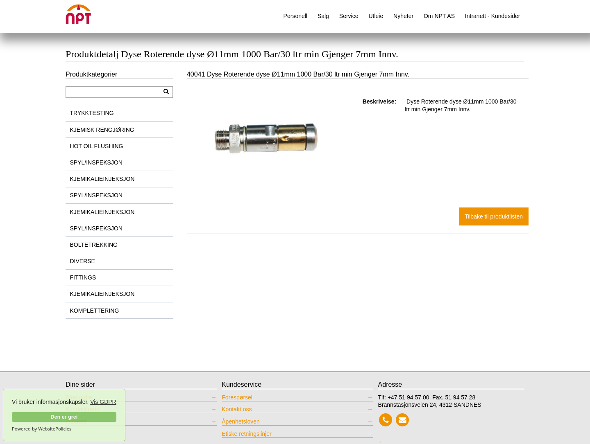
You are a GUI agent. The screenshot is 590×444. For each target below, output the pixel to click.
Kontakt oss (237, 409)
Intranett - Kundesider (492, 16)
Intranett (76, 421)
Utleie (375, 16)
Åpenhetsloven (241, 421)
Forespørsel (237, 397)
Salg (323, 16)
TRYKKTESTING (92, 113)
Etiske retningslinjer (246, 433)
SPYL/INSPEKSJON (96, 162)
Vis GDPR (103, 402)
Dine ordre (79, 397)
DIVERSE (82, 261)
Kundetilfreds (82, 409)
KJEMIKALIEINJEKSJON (102, 179)
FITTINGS (83, 277)
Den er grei (63, 417)
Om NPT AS (439, 16)
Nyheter (403, 16)
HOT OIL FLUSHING (96, 146)
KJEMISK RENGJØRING (102, 129)
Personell (295, 16)
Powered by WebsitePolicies (41, 429)
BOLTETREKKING (94, 244)
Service (349, 16)
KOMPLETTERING (94, 310)
